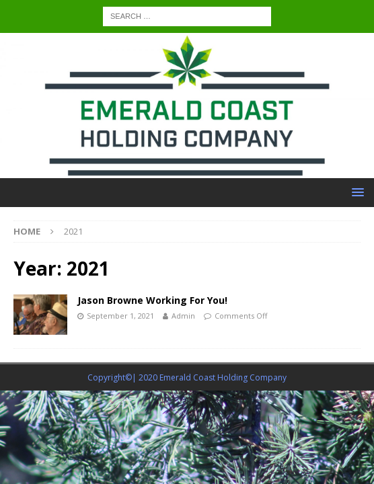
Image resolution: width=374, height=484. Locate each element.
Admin (183, 316)
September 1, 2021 (120, 316)
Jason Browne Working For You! (152, 300)
